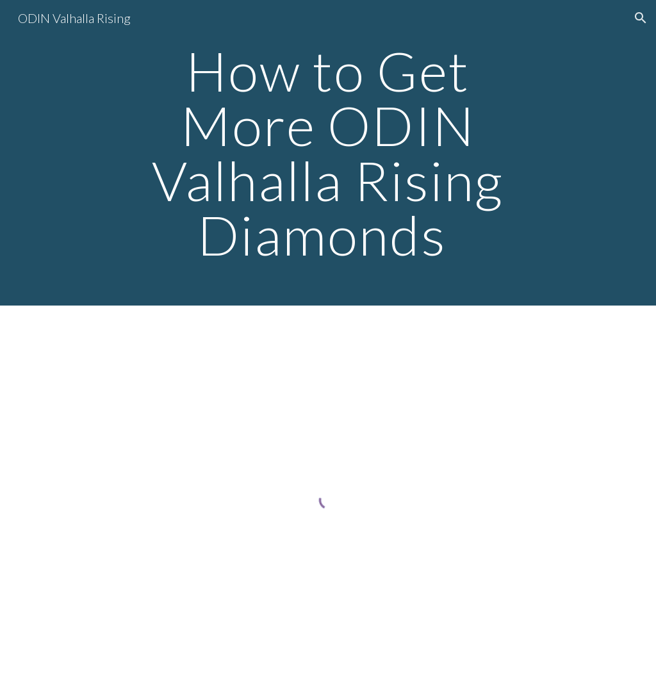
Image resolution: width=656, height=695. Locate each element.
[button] (640, 18)
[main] (327, 152)
